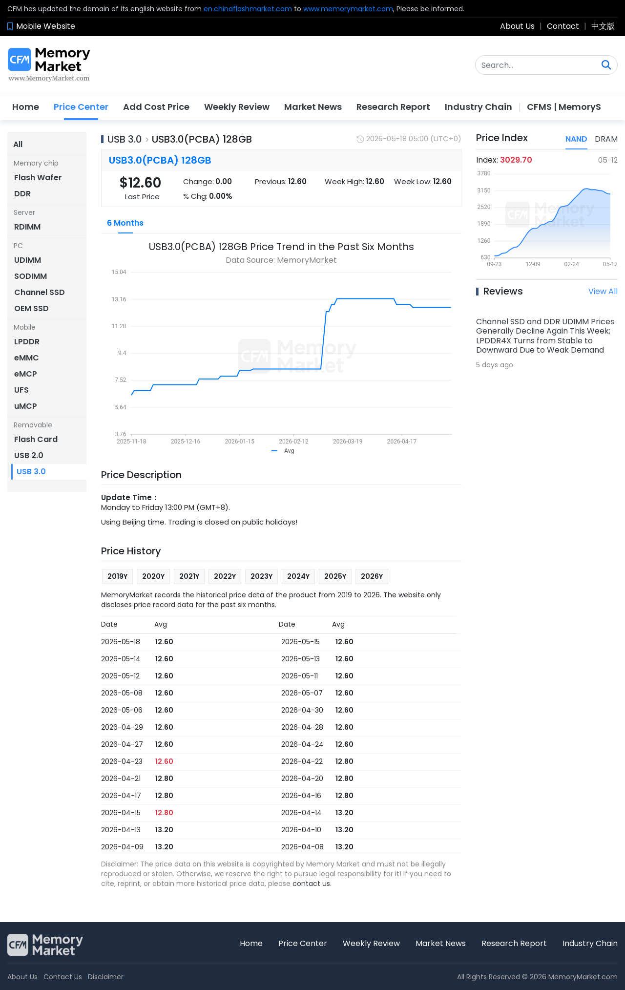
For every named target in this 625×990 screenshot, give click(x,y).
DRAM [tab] (606, 139)
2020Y (153, 576)
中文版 (603, 26)
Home (25, 107)
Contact (563, 26)
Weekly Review (237, 107)
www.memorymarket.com (348, 9)
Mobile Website (45, 26)
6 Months (125, 223)
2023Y (261, 576)
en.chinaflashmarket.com (248, 9)
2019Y (117, 576)
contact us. (312, 883)
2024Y (298, 576)
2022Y (225, 576)
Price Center (81, 107)
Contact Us (62, 977)
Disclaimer (106, 977)
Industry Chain (478, 107)
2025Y (335, 576)
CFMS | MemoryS (564, 107)
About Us (517, 26)
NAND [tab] (576, 139)
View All (603, 291)
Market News (313, 107)
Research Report (393, 107)
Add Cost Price (156, 107)
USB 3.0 (124, 139)
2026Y (372, 576)
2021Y (189, 576)
